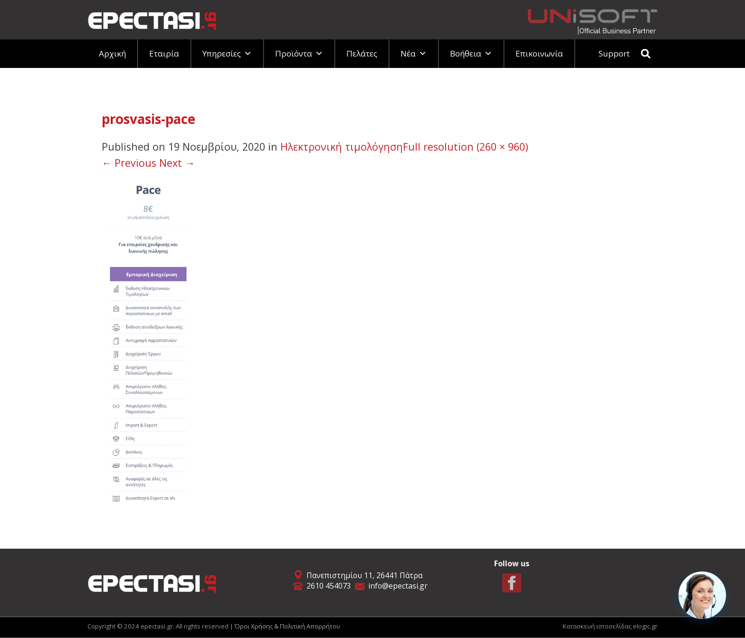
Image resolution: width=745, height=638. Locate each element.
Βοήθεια (471, 53)
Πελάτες (361, 53)
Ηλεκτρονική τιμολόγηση (341, 146)
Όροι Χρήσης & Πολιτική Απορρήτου (287, 626)
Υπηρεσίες (227, 53)
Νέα (414, 53)
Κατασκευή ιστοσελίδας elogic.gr (610, 626)
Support (614, 53)
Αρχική (112, 53)
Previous (129, 163)
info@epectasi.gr (398, 586)
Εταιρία (164, 53)
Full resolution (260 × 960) (465, 146)
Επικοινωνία (539, 53)
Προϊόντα (299, 53)
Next (177, 163)
